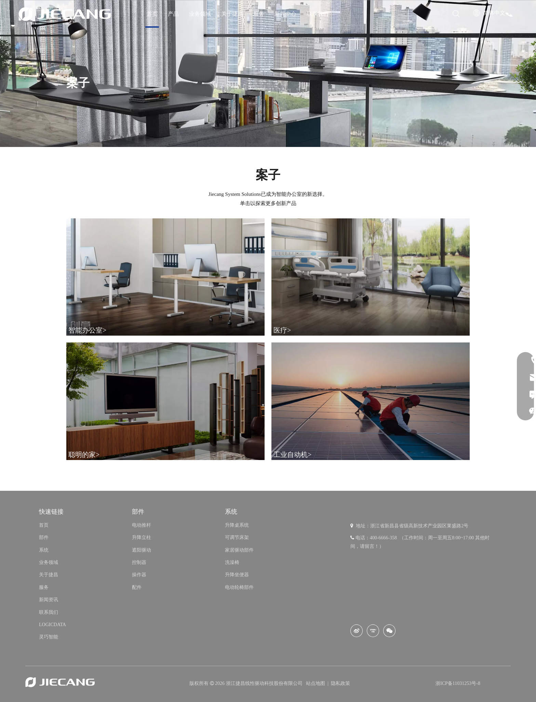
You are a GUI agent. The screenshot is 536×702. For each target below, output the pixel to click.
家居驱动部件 (239, 550)
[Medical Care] (370, 277)
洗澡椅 (232, 562)
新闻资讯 (48, 599)
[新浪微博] (356, 630)
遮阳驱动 (141, 550)
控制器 (139, 562)
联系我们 (318, 14)
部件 (44, 537)
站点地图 (316, 683)
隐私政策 (340, 683)
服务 (258, 14)
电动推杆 (141, 525)
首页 (152, 14)
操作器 (139, 574)
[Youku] (373, 630)
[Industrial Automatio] (370, 401)
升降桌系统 (237, 525)
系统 (44, 550)
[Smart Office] (165, 277)
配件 (137, 587)
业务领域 (200, 14)
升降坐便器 (237, 574)
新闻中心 (285, 14)
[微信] (389, 630)
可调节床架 (237, 537)
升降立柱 (141, 537)
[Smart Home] (165, 401)
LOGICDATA (52, 624)
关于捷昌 (232, 14)
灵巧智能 (48, 636)
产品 (173, 14)
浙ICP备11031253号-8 (458, 683)
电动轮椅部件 (239, 587)
